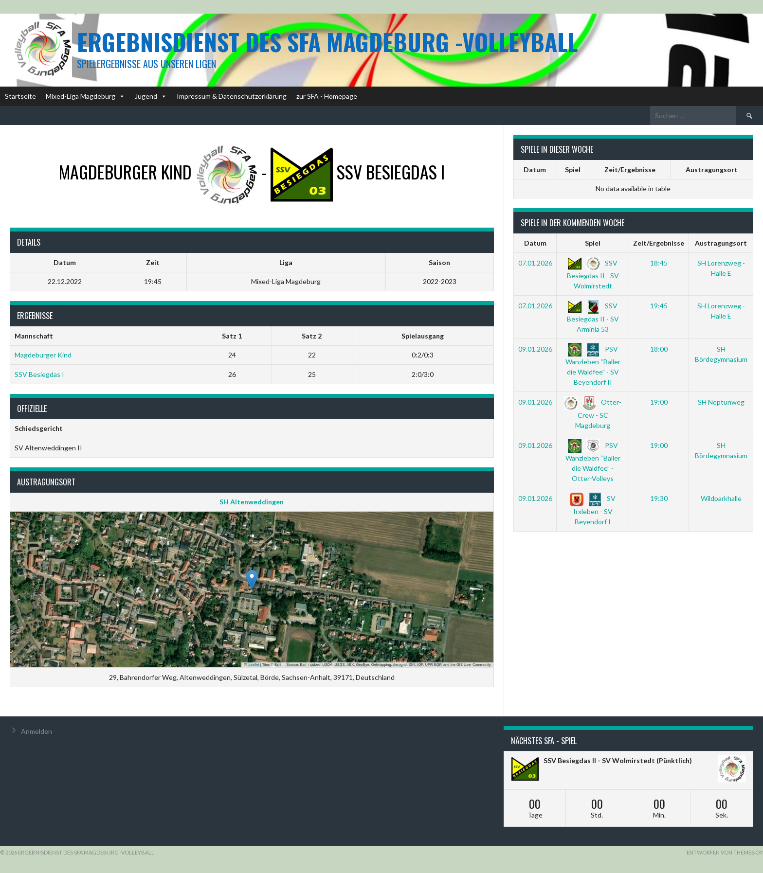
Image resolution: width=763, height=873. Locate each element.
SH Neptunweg (721, 402)
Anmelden (36, 731)
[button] (252, 579)
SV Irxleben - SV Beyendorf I (593, 509)
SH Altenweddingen (251, 502)
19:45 (659, 306)
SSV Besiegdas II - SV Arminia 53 (593, 317)
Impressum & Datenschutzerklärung (232, 96)
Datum (535, 169)
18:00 (659, 349)
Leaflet (251, 664)
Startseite (20, 96)
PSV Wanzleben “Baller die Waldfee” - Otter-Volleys (592, 461)
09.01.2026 (535, 349)
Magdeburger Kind (43, 355)
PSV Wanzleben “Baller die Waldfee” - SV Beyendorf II (592, 365)
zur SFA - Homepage (326, 96)
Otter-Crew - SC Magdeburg (592, 413)
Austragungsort (712, 169)
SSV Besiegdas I (39, 374)
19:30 (659, 498)
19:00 (659, 402)
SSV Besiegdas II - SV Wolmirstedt (593, 274)
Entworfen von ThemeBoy (725, 852)
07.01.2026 (535, 263)
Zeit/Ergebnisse (629, 169)
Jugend (151, 96)
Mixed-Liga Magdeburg (85, 96)
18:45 (659, 263)
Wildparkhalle (721, 498)
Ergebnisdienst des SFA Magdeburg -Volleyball (327, 41)
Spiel (573, 169)
